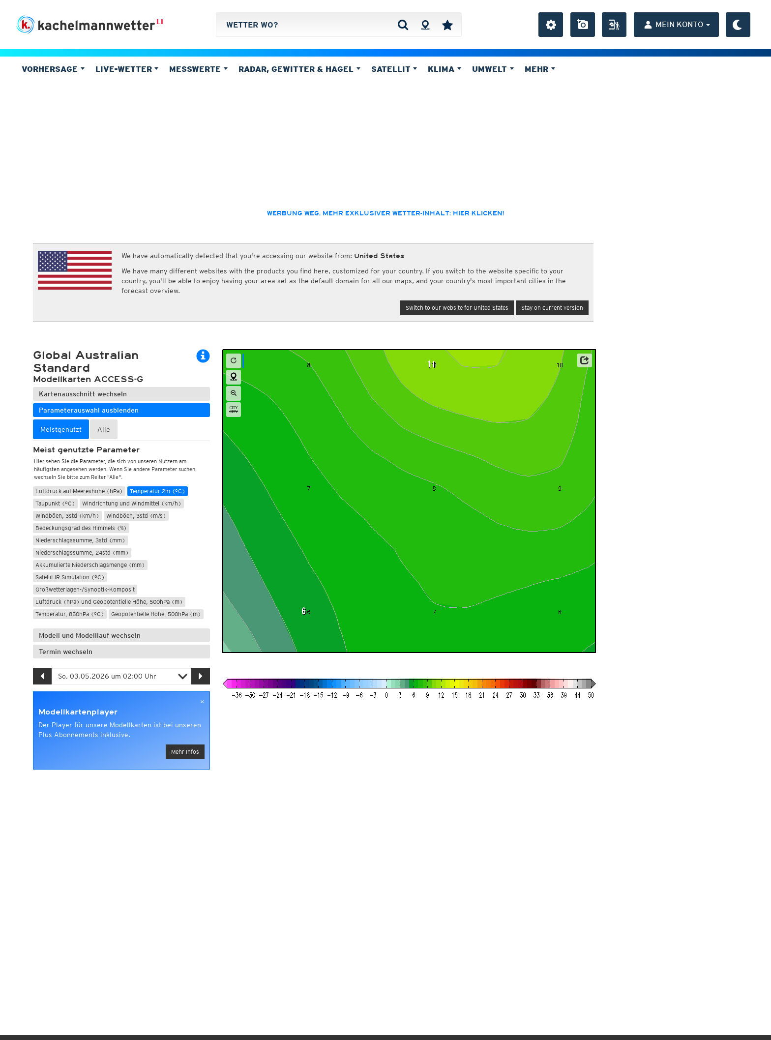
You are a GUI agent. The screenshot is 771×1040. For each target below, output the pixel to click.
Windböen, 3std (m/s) (136, 515)
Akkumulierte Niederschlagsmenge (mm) (90, 564)
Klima (444, 68)
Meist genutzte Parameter (86, 450)
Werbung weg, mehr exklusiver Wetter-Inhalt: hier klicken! (385, 213)
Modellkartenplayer (78, 712)
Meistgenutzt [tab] (61, 429)
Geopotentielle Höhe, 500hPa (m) (156, 614)
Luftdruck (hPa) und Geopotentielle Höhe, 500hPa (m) (109, 601)
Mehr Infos (185, 751)
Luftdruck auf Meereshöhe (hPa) (79, 491)
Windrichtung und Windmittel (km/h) (131, 503)
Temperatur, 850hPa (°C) (69, 614)
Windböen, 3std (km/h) (67, 515)
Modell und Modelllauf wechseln (90, 635)
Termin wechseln (65, 651)
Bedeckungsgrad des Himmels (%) (81, 528)
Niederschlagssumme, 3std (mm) (80, 540)
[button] (584, 360)
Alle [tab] (103, 429)
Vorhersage (53, 68)
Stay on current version (552, 307)
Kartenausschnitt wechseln (83, 394)
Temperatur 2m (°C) (157, 491)
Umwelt (493, 68)
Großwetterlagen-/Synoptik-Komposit (85, 589)
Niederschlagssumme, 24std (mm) (82, 552)
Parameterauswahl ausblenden (89, 410)
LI (159, 22)
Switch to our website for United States (457, 307)
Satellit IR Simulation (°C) (70, 577)
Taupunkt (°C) (55, 503)
